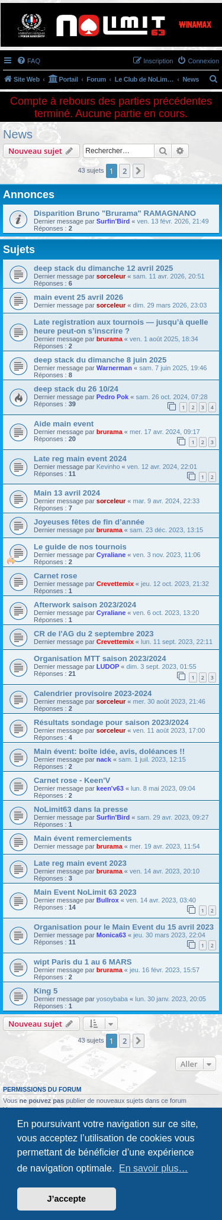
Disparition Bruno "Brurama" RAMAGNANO (115, 213)
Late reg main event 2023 (80, 863)
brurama (109, 338)
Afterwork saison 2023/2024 (85, 604)
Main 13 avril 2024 (67, 492)
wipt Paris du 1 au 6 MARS (83, 961)
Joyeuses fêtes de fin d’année (89, 521)
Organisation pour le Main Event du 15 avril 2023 (124, 927)
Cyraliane (111, 554)
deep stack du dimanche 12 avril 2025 (103, 268)
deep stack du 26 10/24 (76, 388)
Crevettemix (115, 583)
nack (103, 759)
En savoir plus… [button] (153, 1168)
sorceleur (111, 276)
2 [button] (125, 171)
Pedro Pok (112, 396)
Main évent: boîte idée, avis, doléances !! (109, 751)
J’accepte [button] (66, 1198)
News (18, 134)
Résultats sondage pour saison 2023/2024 (111, 722)
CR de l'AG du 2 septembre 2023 (93, 633)
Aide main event (64, 423)
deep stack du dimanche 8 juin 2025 (100, 359)
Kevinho (108, 466)
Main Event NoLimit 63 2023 (85, 892)
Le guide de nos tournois (80, 546)
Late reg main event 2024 (80, 458)
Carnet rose (55, 575)
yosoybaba (112, 998)
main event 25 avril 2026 (78, 297)
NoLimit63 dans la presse (81, 809)
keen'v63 (110, 788)
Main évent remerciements (83, 838)
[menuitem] (28, 61)
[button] (138, 171)
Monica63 (111, 935)
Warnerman (114, 367)
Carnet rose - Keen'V (72, 780)
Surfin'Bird (113, 221)
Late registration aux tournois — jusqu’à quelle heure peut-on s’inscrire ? (121, 326)
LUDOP (108, 666)
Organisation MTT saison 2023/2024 (100, 658)
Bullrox (107, 900)
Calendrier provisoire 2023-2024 (93, 693)
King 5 (45, 990)
